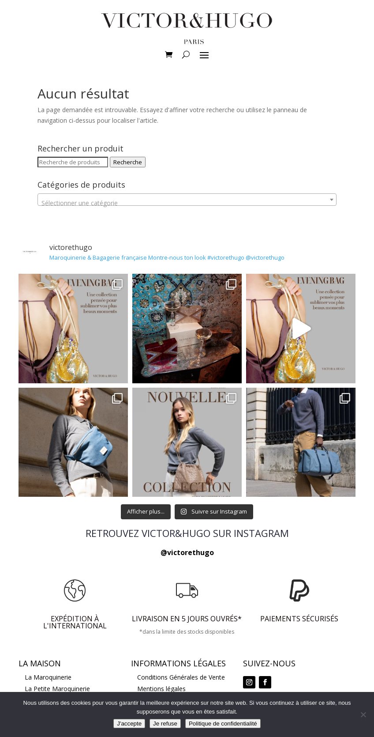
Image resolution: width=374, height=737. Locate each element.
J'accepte (129, 723)
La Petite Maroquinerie (57, 688)
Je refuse (165, 723)
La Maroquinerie (48, 677)
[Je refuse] (363, 714)
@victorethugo (187, 552)
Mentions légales (161, 688)
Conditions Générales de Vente (181, 677)
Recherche (127, 162)
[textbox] (187, 203)
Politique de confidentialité (223, 723)
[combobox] (187, 199)
